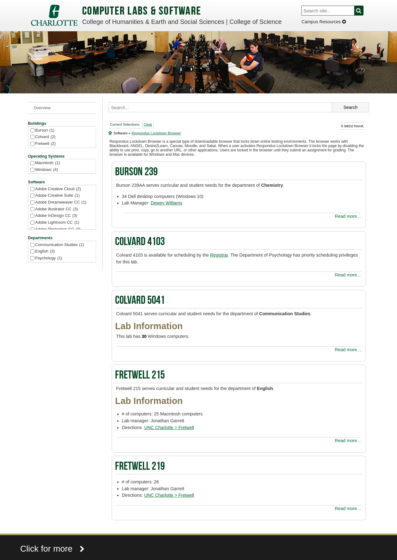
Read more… (348, 216)
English (45, 251)
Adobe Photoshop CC (57, 229)
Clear (148, 124)
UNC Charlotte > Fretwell (169, 427)
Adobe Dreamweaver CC (60, 202)
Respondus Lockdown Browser (156, 133)
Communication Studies (59, 245)
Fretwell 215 (140, 375)
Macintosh (47, 163)
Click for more (52, 548)
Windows (46, 170)
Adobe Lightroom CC (57, 223)
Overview (42, 107)
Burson (44, 130)
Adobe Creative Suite (57, 196)
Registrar (219, 255)
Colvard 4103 (140, 242)
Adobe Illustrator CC (56, 209)
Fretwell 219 (140, 467)
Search (362, 10)
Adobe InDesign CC (56, 216)
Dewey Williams (166, 202)
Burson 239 (136, 172)
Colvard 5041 (140, 301)
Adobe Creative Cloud (58, 189)
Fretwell (45, 144)
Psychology (48, 258)
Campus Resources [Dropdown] (323, 21)
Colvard (45, 137)
